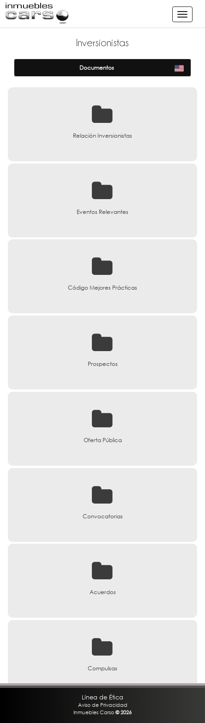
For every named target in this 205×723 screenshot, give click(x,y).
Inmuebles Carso (93, 712)
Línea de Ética (102, 697)
